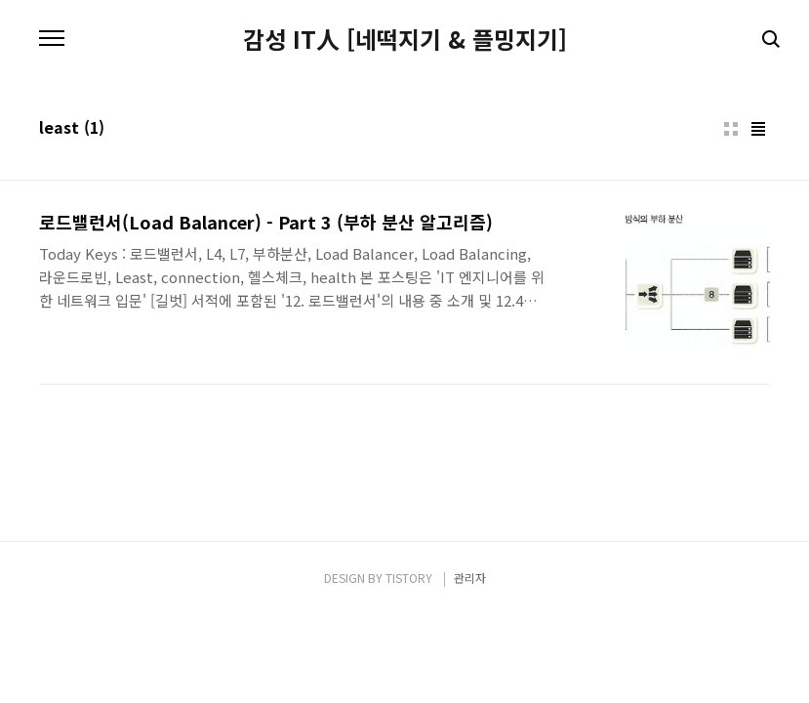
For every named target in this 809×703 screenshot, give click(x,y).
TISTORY (408, 577)
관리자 (470, 577)
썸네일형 (731, 129)
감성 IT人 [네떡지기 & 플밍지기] (405, 39)
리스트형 (758, 129)
